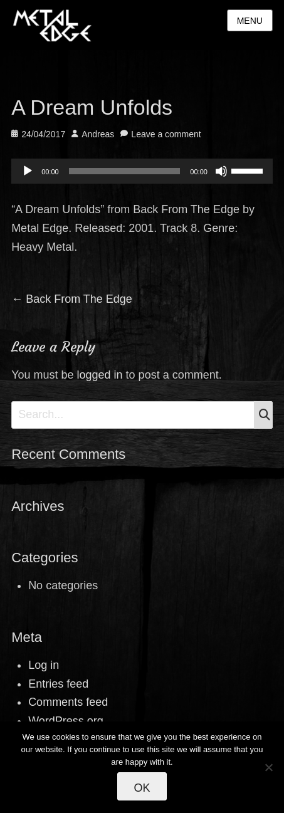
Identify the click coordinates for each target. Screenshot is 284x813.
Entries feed (58, 684)
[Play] (27, 171)
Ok (142, 788)
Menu (250, 21)
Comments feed (68, 702)
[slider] (125, 171)
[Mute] (221, 171)
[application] (142, 171)
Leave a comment (166, 134)
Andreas (98, 134)
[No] (268, 767)
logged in (100, 375)
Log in (43, 665)
